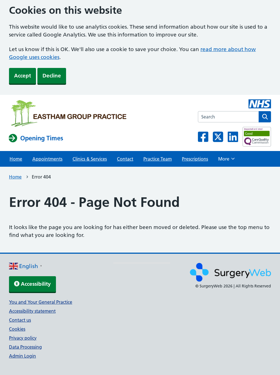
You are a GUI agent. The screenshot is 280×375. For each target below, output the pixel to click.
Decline (51, 75)
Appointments (47, 159)
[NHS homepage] (68, 114)
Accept (22, 75)
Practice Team (157, 159)
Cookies (17, 329)
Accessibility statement (32, 311)
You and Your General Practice (40, 302)
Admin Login (22, 356)
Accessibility (32, 284)
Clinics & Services (90, 159)
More (226, 160)
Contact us (20, 320)
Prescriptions (195, 159)
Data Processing (25, 347)
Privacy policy (23, 338)
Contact (125, 159)
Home (16, 159)
